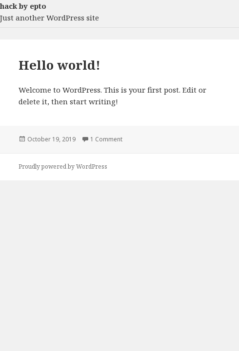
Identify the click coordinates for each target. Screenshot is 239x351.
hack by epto (23, 6)
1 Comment (106, 139)
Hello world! (59, 65)
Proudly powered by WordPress (63, 166)
